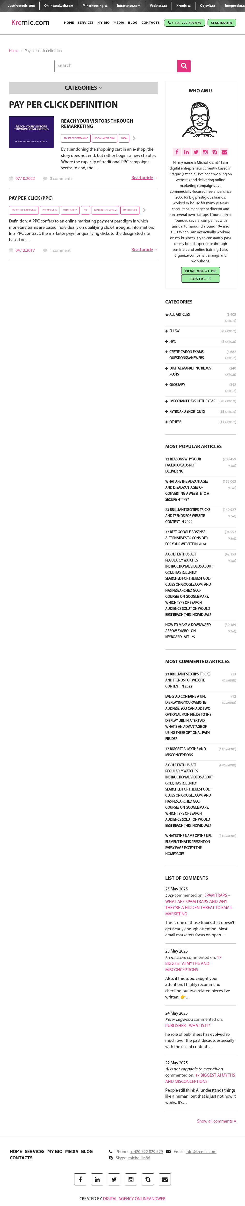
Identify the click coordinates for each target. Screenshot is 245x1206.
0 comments (61, 179)
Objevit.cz (207, 6)
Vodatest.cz (158, 6)
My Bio (103, 22)
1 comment (60, 250)
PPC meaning (50, 210)
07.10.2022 (25, 179)
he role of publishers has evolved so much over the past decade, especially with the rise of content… (199, 1040)
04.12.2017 (25, 250)
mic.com (30, 22)
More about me (200, 270)
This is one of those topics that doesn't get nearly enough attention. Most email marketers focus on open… (199, 929)
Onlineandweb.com (58, 6)
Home (69, 22)
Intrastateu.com (128, 6)
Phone (136, 1152)
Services (86, 22)
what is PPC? (70, 210)
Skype (129, 1158)
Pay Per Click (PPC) (31, 198)
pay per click (130, 210)
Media (119, 22)
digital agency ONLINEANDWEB (134, 1199)
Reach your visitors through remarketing (97, 124)
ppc (85, 210)
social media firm (104, 138)
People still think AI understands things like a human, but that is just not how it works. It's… (200, 1096)
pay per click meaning (76, 138)
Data (124, 138)
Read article (142, 178)
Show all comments (216, 1121)
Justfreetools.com (21, 6)
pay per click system (105, 210)
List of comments (186, 878)
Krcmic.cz (183, 6)
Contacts (150, 22)
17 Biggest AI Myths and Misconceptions (193, 963)
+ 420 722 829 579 (184, 23)
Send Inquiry (222, 23)
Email (191, 1152)
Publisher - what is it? (187, 1026)
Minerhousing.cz (95, 6)
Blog (132, 22)
